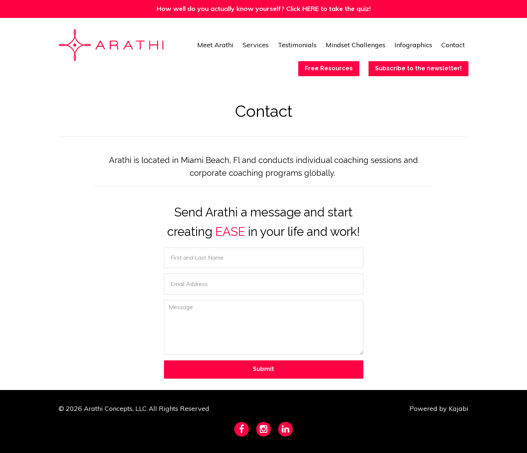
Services (256, 45)
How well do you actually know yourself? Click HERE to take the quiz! (264, 8)
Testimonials (297, 45)
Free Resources (329, 68)
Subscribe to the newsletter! (418, 68)
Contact (453, 45)
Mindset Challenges (355, 45)
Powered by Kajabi (439, 408)
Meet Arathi (215, 45)
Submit (263, 368)
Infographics (413, 45)
